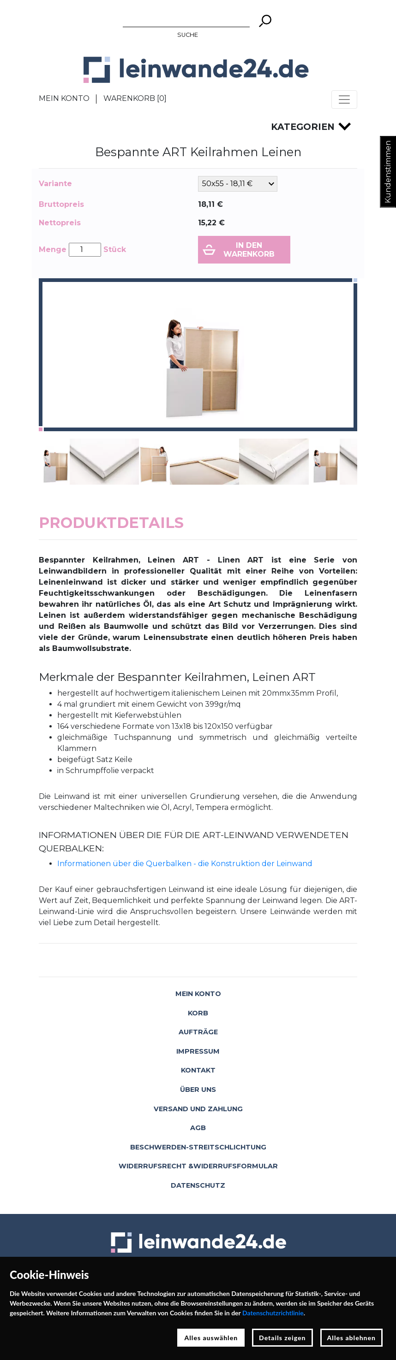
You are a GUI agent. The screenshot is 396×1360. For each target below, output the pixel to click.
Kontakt (198, 1070)
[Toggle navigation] (344, 99)
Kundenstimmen (388, 172)
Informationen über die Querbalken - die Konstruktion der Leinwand (184, 863)
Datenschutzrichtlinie (273, 1313)
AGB (198, 1128)
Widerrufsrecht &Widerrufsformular (198, 1166)
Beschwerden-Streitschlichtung (198, 1147)
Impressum (198, 1051)
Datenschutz (198, 1185)
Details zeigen (282, 1338)
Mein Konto (64, 98)
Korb (198, 1013)
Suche (187, 34)
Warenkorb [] (135, 98)
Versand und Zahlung (198, 1109)
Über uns (198, 1089)
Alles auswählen (211, 1338)
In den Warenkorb (249, 249)
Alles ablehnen (351, 1338)
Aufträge (198, 1032)
